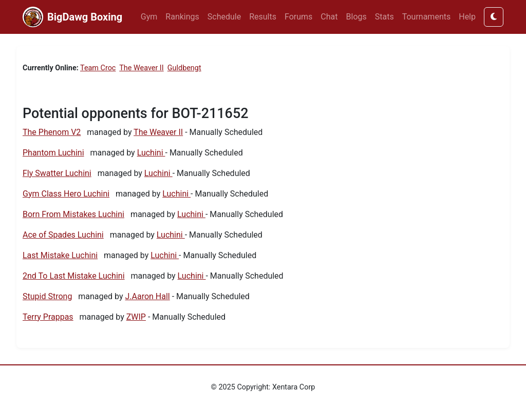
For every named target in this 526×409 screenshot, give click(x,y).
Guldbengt (184, 68)
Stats (384, 17)
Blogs (356, 17)
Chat (329, 17)
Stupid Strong (47, 296)
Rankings (182, 17)
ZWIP (136, 317)
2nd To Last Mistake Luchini (74, 276)
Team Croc (98, 68)
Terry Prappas (48, 317)
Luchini (151, 153)
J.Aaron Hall (147, 296)
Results (262, 17)
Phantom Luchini (53, 153)
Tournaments (426, 17)
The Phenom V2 (52, 132)
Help (467, 17)
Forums (298, 17)
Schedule (224, 17)
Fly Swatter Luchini (57, 173)
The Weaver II (141, 68)
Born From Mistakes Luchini (73, 214)
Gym (149, 17)
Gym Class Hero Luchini (66, 194)
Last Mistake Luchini (60, 255)
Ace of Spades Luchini (63, 235)
